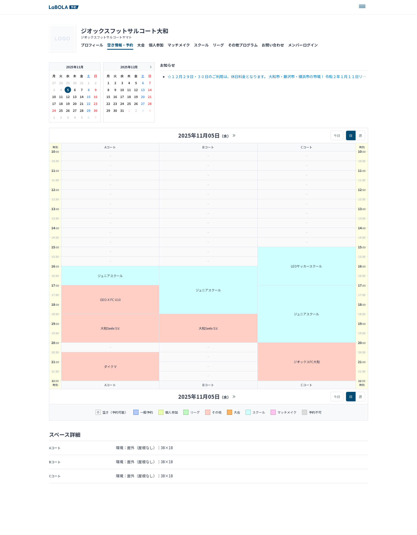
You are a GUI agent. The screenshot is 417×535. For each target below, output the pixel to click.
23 (95, 103)
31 (122, 110)
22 (88, 103)
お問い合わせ (273, 45)
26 (68, 110)
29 (88, 110)
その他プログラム (243, 45)
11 (61, 96)
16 (95, 96)
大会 (141, 45)
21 (82, 103)
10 (54, 96)
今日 (337, 135)
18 (61, 103)
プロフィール (92, 45)
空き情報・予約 (120, 45)
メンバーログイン (303, 45)
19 (68, 103)
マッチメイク (179, 45)
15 (88, 96)
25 (61, 110)
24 (54, 110)
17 (54, 103)
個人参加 (156, 45)
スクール (201, 45)
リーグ (218, 45)
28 (82, 110)
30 (95, 110)
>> (234, 135)
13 (75, 96)
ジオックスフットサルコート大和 (124, 30)
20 (75, 103)
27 (75, 110)
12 (68, 96)
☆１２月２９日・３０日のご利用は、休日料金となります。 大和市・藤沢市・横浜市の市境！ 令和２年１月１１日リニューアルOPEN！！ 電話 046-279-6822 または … (267, 77)
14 (82, 96)
